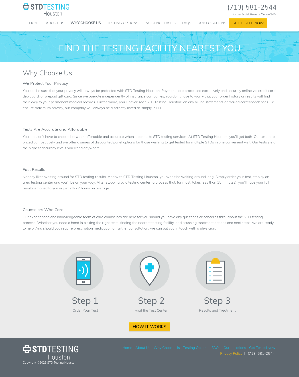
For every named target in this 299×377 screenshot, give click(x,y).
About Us (55, 23)
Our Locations (211, 23)
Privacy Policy (231, 353)
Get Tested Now (248, 23)
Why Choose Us (86, 23)
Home (34, 23)
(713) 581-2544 (252, 7)
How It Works (149, 326)
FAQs (186, 23)
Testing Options (122, 23)
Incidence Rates (160, 23)
